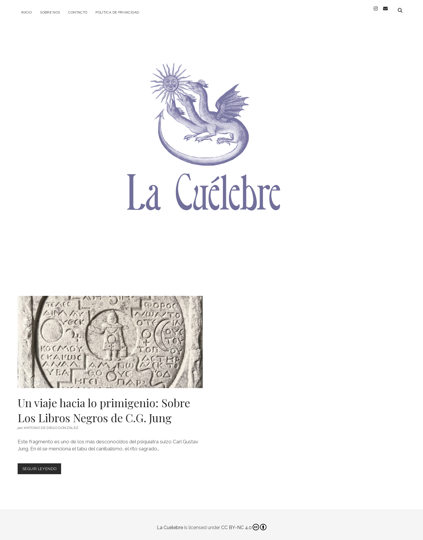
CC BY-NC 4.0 (243, 522)
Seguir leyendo (41, 464)
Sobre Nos (50, 12)
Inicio (26, 12)
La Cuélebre (170, 522)
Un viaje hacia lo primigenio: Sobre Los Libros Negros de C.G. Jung (110, 337)
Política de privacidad (117, 12)
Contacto (77, 12)
